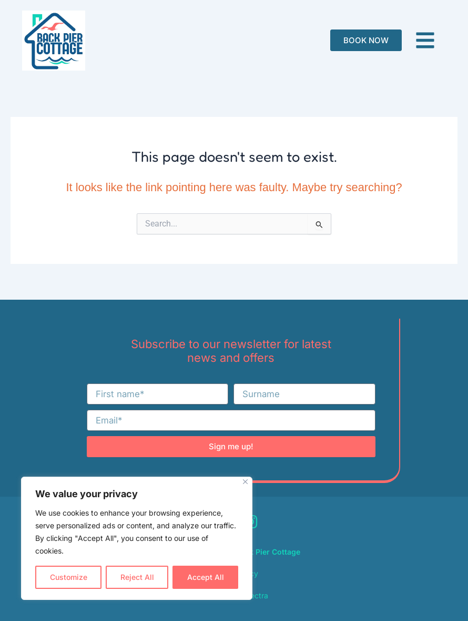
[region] (136, 538)
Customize (68, 577)
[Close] (245, 481)
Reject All (137, 577)
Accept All (205, 577)
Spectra (254, 595)
